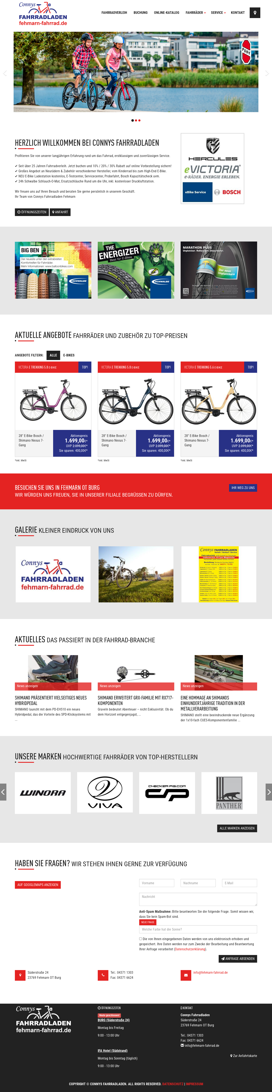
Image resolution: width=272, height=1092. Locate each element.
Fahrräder (196, 13)
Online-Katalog (166, 13)
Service (218, 13)
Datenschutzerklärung (190, 949)
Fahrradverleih (114, 13)
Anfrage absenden (238, 959)
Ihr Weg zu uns (243, 488)
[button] (20, 72)
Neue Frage (147, 922)
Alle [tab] (53, 355)
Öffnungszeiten (31, 212)
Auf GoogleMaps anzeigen (37, 885)
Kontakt (238, 13)
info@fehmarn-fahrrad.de (210, 973)
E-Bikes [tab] (69, 355)
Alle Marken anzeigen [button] (237, 828)
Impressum (194, 1084)
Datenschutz (172, 1084)
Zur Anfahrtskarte (243, 1056)
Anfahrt (60, 212)
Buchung (140, 13)
